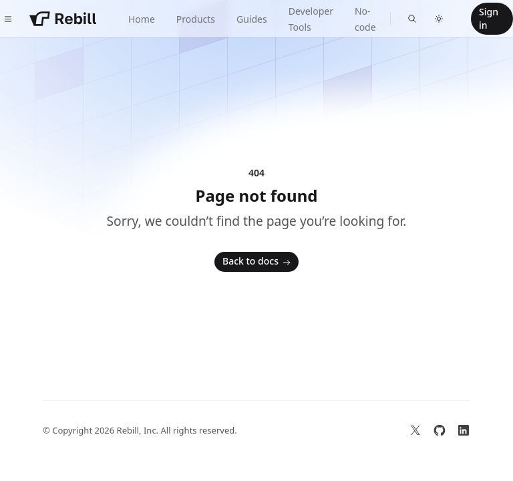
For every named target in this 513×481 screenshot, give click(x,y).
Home (141, 19)
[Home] (62, 19)
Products (195, 19)
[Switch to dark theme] (439, 19)
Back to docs (257, 262)
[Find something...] (412, 19)
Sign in (488, 18)
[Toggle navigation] (8, 19)
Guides (251, 19)
